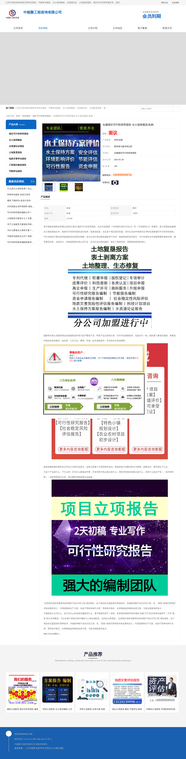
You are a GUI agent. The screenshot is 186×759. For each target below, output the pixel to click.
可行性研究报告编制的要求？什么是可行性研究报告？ (21, 242)
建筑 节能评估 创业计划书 (19, 200)
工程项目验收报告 (17, 165)
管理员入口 (50, 748)
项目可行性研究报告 (42, 116)
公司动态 (117, 28)
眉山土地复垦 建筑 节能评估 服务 (127, 709)
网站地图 (59, 748)
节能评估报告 (15, 171)
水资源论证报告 (16, 146)
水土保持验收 (15, 140)
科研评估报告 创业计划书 (18, 195)
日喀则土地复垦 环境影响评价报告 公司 (164, 709)
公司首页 (18, 28)
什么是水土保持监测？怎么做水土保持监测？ (21, 189)
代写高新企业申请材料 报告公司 (21, 206)
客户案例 (142, 28)
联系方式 (167, 28)
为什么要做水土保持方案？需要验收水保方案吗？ (21, 230)
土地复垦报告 (15, 152)
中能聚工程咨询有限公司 (25, 744)
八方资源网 (30, 748)
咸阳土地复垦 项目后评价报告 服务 (22, 709)
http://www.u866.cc (52, 634)
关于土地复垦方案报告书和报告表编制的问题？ (21, 224)
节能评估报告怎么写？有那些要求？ (21, 236)
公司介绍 (92, 28)
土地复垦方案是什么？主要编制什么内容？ (21, 218)
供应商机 (43, 28)
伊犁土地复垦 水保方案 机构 (92, 709)
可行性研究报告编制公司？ (19, 212)
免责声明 (40, 748)
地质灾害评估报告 (17, 159)
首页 (18, 116)
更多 (33, 181)
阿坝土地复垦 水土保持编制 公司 (57, 709)
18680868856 (122, 175)
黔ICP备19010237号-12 (42, 739)
